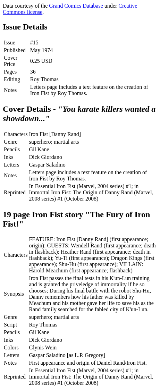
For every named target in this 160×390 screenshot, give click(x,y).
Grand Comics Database (76, 6)
